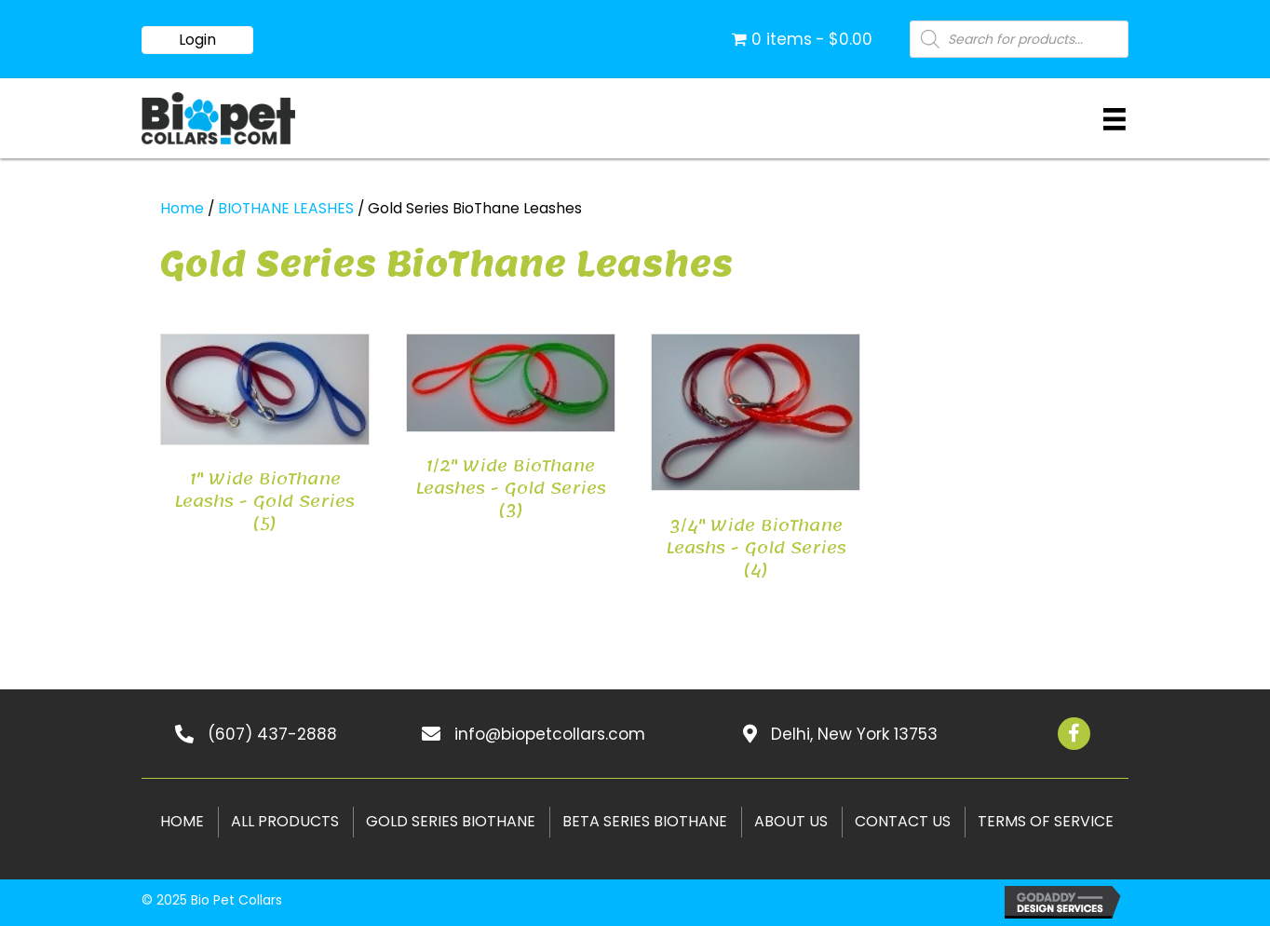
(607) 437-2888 (272, 734)
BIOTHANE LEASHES (286, 208)
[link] (180, 822)
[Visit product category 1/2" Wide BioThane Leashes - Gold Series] (510, 432)
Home (182, 208)
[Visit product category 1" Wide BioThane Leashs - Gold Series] (265, 438)
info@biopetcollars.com (549, 734)
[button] (197, 40)
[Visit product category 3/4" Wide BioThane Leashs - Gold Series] (755, 461)
